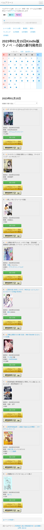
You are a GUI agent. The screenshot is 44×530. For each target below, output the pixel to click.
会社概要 (37, 526)
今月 (22, 51)
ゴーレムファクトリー (16, 132)
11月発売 (16, 32)
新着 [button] (32, 28)
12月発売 (25, 32)
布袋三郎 (10, 449)
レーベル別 (6, 28)
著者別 (25, 28)
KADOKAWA (13, 359)
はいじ (9, 494)
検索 (18, 15)
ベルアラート (7, 2)
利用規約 (18, 526)
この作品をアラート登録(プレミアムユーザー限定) (13, 142)
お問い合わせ (22, 528)
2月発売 (5, 35)
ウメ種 (9, 357)
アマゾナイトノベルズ (16, 267)
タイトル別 (16, 28)
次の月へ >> (29, 51)
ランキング (6, 32)
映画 (11, 15)
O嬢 (8, 265)
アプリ (13, 11)
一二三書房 (12, 451)
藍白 (8, 312)
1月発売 (32, 32)
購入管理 (12, 137)
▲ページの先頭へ (9, 520)
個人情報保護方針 (27, 526)
